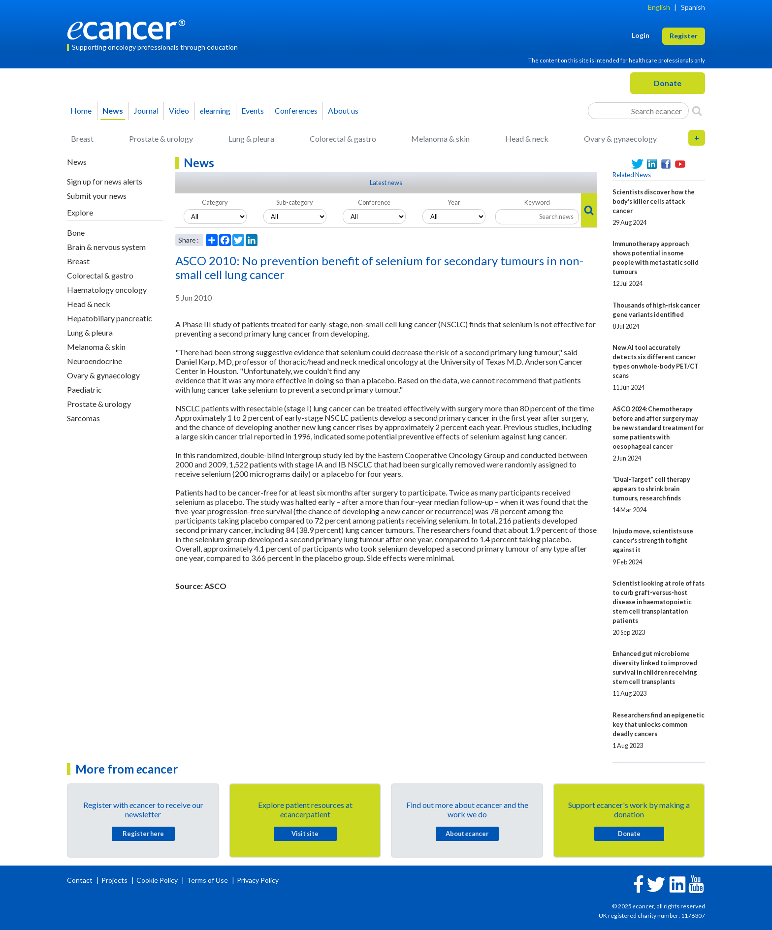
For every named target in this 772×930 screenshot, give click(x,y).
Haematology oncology (107, 289)
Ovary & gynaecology (620, 138)
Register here (143, 833)
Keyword (537, 202)
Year (454, 202)
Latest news (386, 182)
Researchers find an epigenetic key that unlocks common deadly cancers (658, 724)
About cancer (467, 833)
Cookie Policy (157, 880)
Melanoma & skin (440, 138)
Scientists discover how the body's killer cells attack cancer (653, 201)
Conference (374, 202)
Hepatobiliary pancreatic (109, 318)
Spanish (693, 7)
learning (215, 110)
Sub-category (294, 202)
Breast (82, 138)
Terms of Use (207, 880)
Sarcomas (83, 418)
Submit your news (97, 195)
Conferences (296, 110)
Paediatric (84, 389)
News (112, 110)
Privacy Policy (258, 880)
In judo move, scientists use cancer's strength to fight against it (652, 540)
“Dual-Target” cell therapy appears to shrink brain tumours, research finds (651, 488)
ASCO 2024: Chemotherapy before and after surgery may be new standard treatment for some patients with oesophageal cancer (658, 427)
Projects (115, 880)
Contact (80, 880)
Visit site (305, 833)
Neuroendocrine (94, 361)
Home (81, 110)
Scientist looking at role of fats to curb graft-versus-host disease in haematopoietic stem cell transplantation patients (658, 601)
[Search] (697, 110)
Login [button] (640, 35)
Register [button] (684, 35)
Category (215, 202)
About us (343, 110)
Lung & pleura (251, 138)
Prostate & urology (161, 138)
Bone (76, 232)
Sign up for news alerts (104, 181)
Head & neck (526, 138)
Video (179, 110)
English (659, 7)
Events (252, 110)
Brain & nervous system (106, 246)
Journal (146, 110)
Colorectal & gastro (343, 138)
